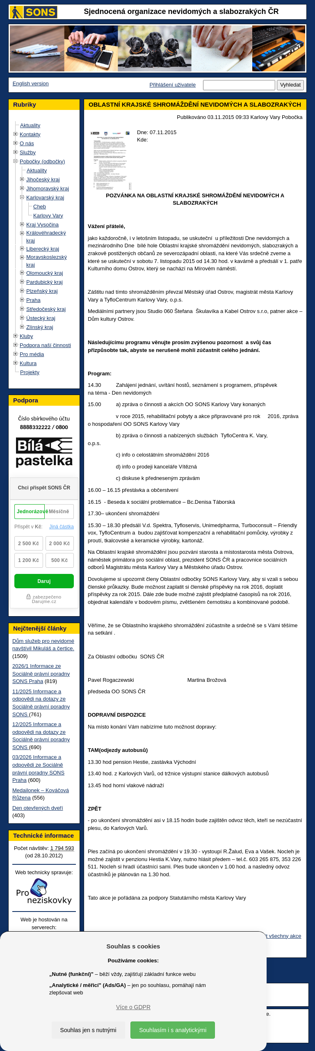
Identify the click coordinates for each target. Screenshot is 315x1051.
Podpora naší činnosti (45, 345)
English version (31, 83)
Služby (28, 152)
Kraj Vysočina (42, 225)
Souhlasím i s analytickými (172, 1030)
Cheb (39, 206)
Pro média (32, 354)
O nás (27, 143)
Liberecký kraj (42, 249)
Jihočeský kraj (43, 179)
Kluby (26, 336)
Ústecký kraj (40, 318)
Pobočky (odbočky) (42, 161)
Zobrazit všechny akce (274, 936)
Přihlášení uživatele (172, 85)
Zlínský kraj (39, 327)
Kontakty (30, 134)
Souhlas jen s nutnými (88, 1030)
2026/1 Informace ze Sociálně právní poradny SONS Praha (41, 673)
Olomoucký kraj (44, 273)
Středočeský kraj (46, 309)
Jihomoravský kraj (47, 188)
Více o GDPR (133, 1007)
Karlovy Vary (48, 215)
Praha (33, 300)
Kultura (28, 363)
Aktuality (30, 125)
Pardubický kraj (44, 282)
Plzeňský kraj (42, 291)
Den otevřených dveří (37, 808)
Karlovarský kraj (45, 197)
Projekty (29, 372)
